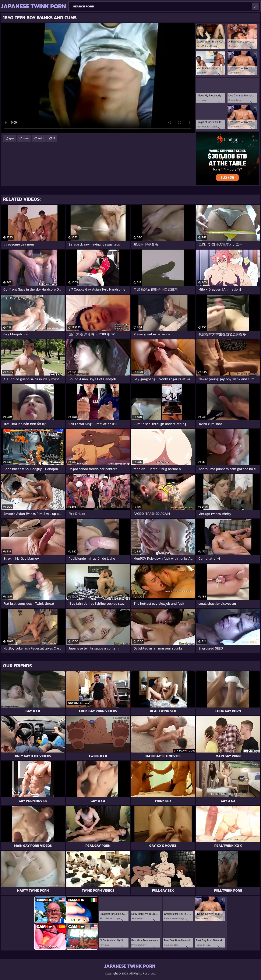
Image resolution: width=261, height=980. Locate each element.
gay (11, 138)
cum (26, 138)
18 (54, 138)
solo (40, 138)
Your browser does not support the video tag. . (98, 78)
